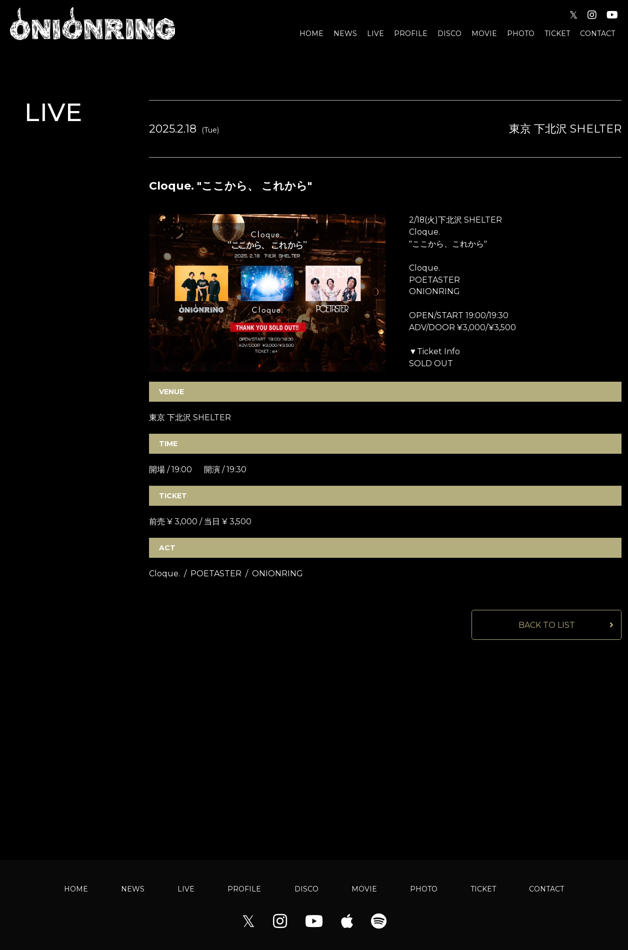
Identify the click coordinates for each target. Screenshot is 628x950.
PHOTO (520, 33)
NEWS (345, 33)
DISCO (450, 33)
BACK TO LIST (546, 625)
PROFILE (411, 33)
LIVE (375, 33)
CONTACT (597, 33)
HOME (312, 33)
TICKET (557, 33)
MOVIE (484, 33)
